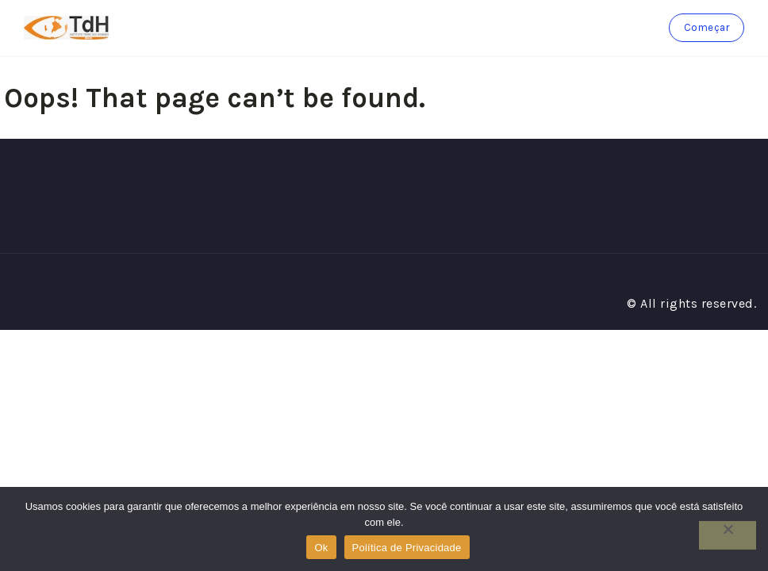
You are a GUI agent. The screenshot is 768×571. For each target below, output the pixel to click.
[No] (727, 535)
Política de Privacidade (407, 548)
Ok (321, 548)
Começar (707, 27)
